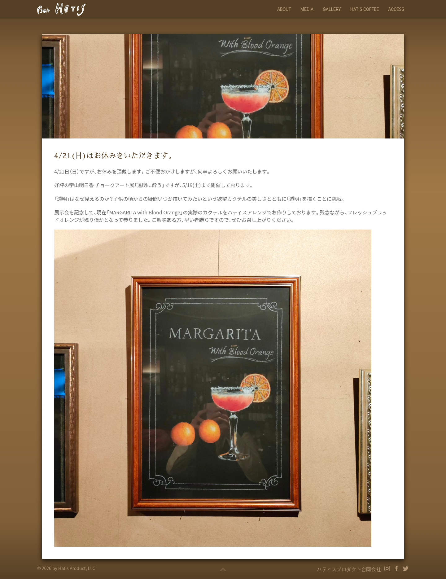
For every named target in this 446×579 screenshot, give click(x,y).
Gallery (332, 9)
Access (396, 9)
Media (306, 9)
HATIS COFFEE (364, 9)
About (284, 9)
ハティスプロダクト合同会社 (349, 569)
